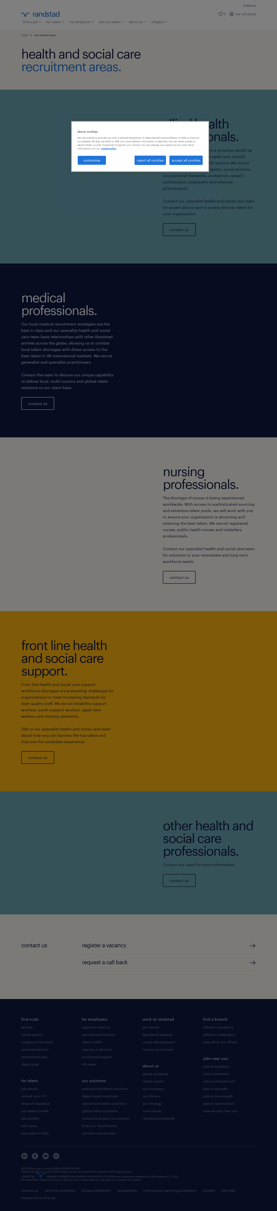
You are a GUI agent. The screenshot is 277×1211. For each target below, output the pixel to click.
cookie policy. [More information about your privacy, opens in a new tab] (109, 148)
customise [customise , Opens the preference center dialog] (91, 160)
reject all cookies (150, 160)
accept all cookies (186, 160)
